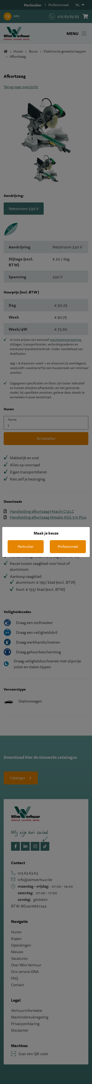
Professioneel (68, 546)
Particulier (25, 546)
